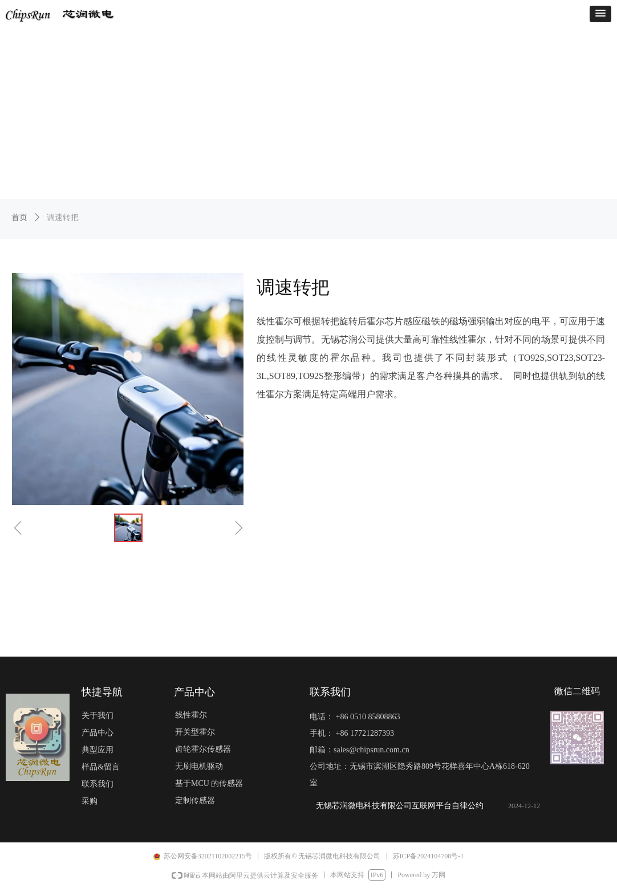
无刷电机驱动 (199, 766)
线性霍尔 (191, 715)
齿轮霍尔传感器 (203, 749)
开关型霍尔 (195, 732)
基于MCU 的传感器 (209, 783)
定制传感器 (195, 800)
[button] (600, 14)
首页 (19, 217)
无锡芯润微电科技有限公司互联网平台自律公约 (400, 805)
